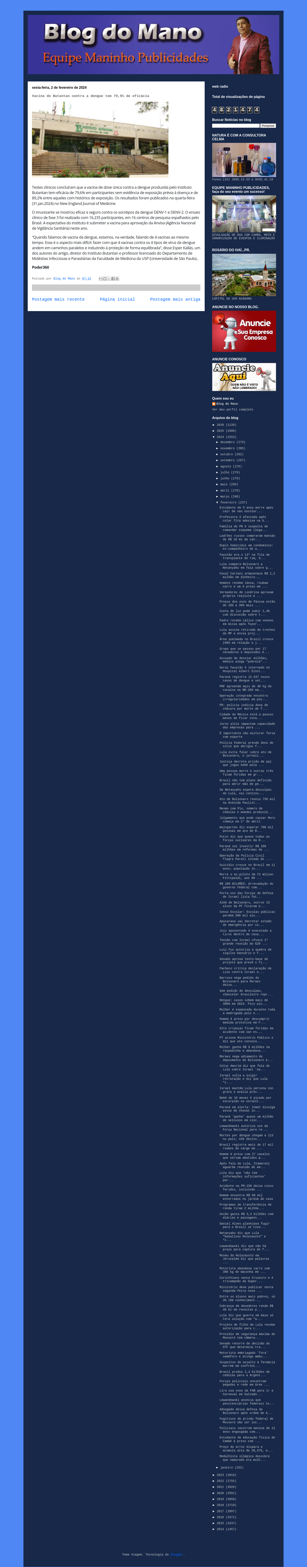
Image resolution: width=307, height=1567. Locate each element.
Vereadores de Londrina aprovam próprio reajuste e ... (246, 594)
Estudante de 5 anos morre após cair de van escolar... (246, 509)
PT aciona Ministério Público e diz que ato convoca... (246, 1039)
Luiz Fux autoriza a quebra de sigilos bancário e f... (246, 951)
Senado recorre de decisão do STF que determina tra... (245, 1345)
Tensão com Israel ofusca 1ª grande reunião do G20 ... (244, 941)
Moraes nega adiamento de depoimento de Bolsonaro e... (246, 1058)
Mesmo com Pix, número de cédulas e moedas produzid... (246, 810)
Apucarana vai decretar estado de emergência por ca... (246, 923)
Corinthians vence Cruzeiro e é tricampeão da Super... (246, 1279)
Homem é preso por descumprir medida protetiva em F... (245, 1020)
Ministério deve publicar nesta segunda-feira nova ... (246, 1289)
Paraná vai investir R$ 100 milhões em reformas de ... (244, 848)
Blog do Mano (227, 404)
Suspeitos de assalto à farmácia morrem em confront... (247, 1364)
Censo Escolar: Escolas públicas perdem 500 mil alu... (247, 913)
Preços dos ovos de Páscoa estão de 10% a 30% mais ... (247, 603)
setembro (228, 460)
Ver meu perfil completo (232, 409)
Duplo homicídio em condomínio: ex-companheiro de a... (246, 547)
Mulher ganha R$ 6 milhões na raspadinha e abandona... (245, 1048)
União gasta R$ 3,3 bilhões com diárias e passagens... (246, 1215)
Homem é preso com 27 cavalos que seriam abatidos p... (245, 1156)
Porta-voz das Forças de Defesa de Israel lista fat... (246, 895)
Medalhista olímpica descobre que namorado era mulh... (245, 1458)
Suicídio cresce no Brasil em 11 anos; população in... (247, 866)
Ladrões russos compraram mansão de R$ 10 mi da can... (247, 537)
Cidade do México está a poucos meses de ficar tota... (246, 716)
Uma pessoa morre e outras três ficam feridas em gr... (246, 772)
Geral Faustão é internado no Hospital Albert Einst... (245, 669)
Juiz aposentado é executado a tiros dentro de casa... (246, 932)
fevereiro (229, 502)
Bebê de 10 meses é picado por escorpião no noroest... (246, 1099)
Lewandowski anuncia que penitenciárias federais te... (247, 1401)
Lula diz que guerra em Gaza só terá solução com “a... (246, 1317)
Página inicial (117, 299)
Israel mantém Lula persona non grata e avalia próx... (246, 1090)
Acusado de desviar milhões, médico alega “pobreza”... (244, 660)
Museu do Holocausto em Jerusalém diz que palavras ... (244, 1259)
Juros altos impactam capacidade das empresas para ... (247, 725)
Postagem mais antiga (175, 299)
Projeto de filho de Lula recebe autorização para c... (247, 1326)
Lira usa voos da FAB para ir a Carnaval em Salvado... (246, 1392)
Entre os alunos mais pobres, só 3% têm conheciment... (247, 1298)
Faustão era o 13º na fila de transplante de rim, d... (245, 556)
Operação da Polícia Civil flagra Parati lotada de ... (245, 857)
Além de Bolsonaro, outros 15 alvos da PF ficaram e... (245, 904)
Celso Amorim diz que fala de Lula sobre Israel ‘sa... (245, 1067)
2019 (221, 1499)
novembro (228, 448)
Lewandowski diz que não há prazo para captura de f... (244, 1247)
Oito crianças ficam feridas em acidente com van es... (246, 1030)
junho (225, 478)
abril (225, 490)
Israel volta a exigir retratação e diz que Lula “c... (244, 1079)
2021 (221, 1487)
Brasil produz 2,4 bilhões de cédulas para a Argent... (245, 1373)
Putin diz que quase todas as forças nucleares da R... (245, 838)
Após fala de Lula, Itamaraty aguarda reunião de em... (245, 1165)
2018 (221, 1505)
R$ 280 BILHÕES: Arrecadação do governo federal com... (246, 885)
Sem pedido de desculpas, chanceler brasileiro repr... (246, 992)
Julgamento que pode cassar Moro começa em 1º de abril (247, 819)
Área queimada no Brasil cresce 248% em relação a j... (246, 641)
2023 (221, 1475)
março (225, 496)
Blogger (177, 1554)
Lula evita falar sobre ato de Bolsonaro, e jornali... (246, 754)
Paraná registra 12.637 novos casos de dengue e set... (245, 678)
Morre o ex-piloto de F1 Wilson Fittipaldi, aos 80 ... (246, 876)
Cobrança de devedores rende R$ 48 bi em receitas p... (246, 1307)
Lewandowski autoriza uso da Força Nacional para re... (244, 1127)
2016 (221, 1517)
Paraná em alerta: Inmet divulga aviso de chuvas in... (247, 1109)
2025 (221, 431)
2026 (221, 425)
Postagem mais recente (58, 299)
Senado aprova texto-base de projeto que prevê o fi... (244, 960)
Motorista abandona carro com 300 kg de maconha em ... (245, 1270)
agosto (226, 466)
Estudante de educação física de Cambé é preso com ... (247, 1439)
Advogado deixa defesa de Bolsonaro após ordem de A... (246, 1411)
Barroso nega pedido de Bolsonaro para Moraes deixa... (240, 981)
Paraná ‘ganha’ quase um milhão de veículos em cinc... (246, 1118)
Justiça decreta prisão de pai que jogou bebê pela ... (246, 763)
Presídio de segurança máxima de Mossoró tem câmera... (247, 1335)
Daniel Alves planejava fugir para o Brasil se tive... (245, 1225)
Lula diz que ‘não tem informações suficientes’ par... (243, 1176)
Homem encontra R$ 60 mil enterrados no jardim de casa (246, 1197)
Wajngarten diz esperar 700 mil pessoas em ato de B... (246, 829)
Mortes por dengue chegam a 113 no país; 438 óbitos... (246, 1137)
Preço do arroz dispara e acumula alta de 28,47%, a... (246, 1448)
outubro (227, 454)
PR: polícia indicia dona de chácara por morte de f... (244, 706)
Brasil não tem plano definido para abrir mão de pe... (246, 782)
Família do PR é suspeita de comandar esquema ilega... (244, 528)
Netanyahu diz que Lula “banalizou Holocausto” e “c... (243, 1236)
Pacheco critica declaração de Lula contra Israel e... (246, 970)
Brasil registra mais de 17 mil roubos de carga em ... (246, 1146)
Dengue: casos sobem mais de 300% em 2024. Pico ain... (244, 1002)
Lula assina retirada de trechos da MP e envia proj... (247, 631)
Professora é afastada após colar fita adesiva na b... (244, 518)
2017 (221, 1511)
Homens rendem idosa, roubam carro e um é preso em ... (244, 584)
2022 (221, 1481)
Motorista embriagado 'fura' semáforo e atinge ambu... (244, 1354)
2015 (221, 1523)
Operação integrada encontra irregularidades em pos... (244, 697)
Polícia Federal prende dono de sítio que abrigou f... (246, 744)
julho (225, 472)
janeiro (227, 1467)
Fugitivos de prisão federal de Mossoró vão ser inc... (246, 1420)
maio (224, 484)
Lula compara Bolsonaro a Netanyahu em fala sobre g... (246, 566)
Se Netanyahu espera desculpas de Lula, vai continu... (246, 791)
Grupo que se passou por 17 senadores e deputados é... (244, 650)
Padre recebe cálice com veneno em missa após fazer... (246, 622)
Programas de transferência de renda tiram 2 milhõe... (246, 1206)
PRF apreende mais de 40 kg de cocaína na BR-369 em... (246, 688)
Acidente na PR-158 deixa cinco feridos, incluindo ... (246, 1187)
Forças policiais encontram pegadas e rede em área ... (244, 1383)
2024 (221, 437)
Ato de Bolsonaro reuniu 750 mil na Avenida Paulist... (247, 801)
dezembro (228, 442)
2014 (221, 1529)
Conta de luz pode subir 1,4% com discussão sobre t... (245, 612)
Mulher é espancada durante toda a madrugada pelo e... (247, 1011)
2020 (221, 1493)
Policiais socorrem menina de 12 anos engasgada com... (247, 1430)
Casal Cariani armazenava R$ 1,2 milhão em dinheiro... (247, 575)
